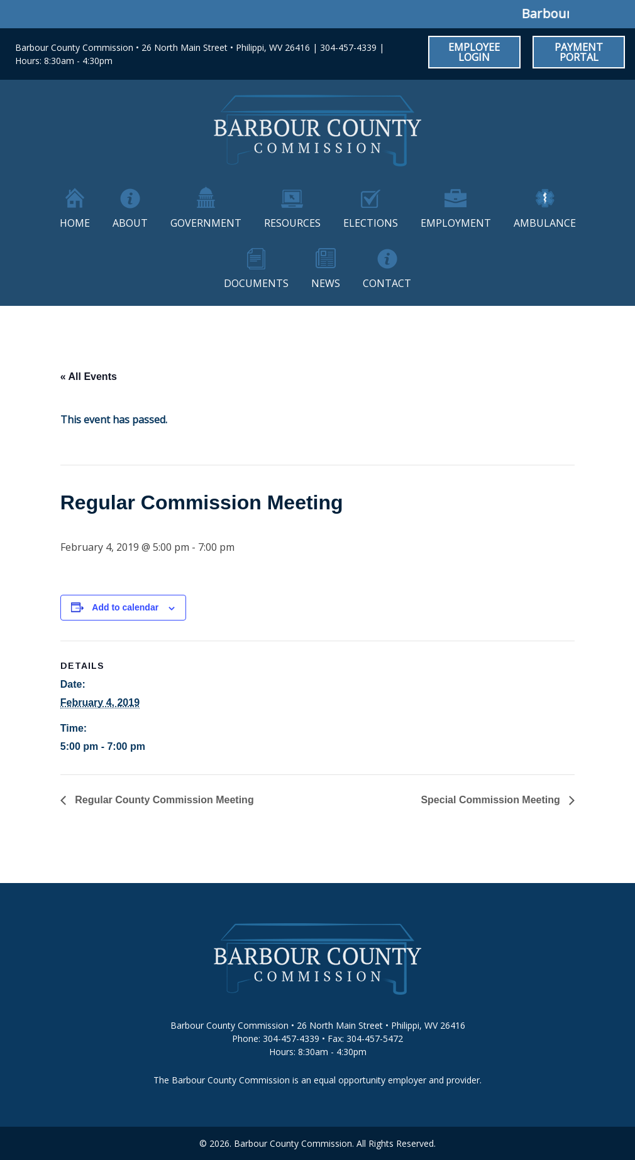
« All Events (88, 376)
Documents (256, 283)
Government (205, 223)
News (325, 283)
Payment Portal (579, 52)
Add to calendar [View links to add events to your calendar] (125, 607)
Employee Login (474, 52)
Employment (456, 223)
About (130, 223)
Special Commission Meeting (492, 799)
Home (75, 223)
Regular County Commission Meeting (163, 799)
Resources (292, 223)
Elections (370, 223)
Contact (387, 283)
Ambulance (545, 223)
